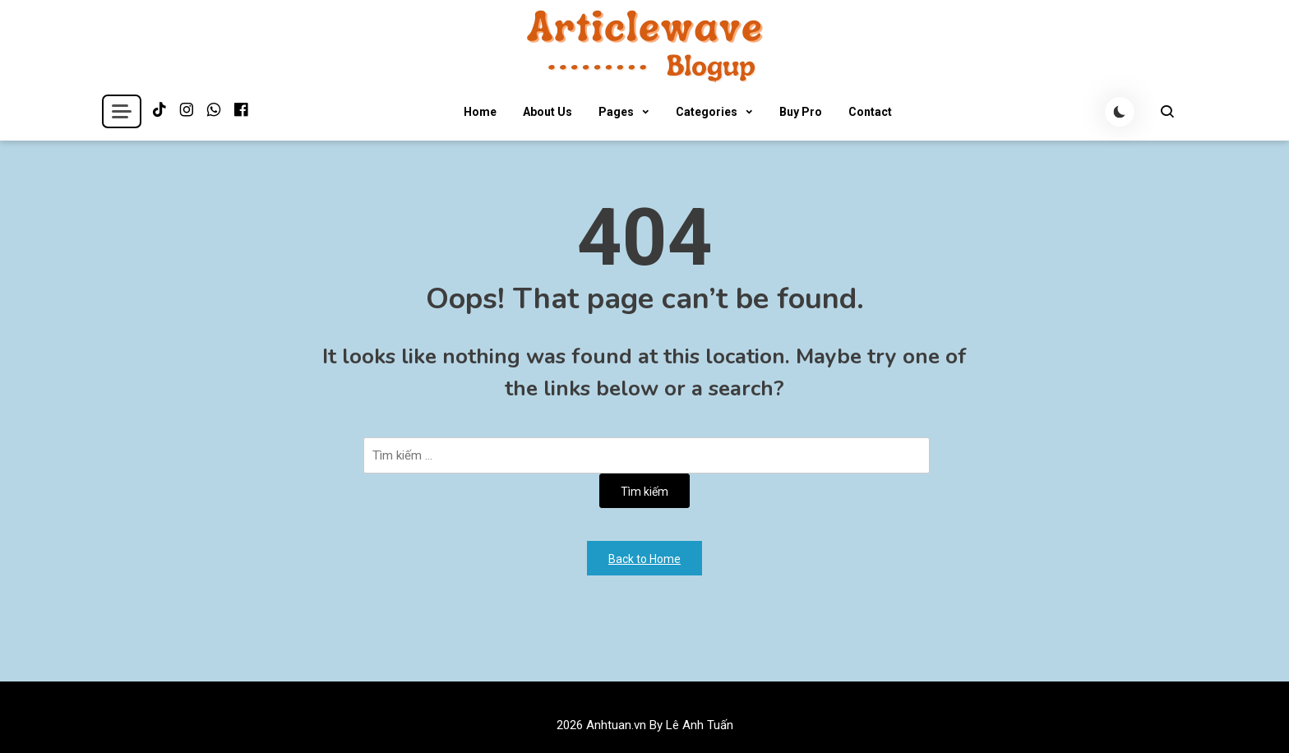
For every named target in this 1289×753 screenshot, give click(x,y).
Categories (706, 111)
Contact (870, 111)
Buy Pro (800, 111)
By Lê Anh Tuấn (691, 725)
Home (480, 111)
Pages (616, 111)
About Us (547, 111)
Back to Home (644, 559)
